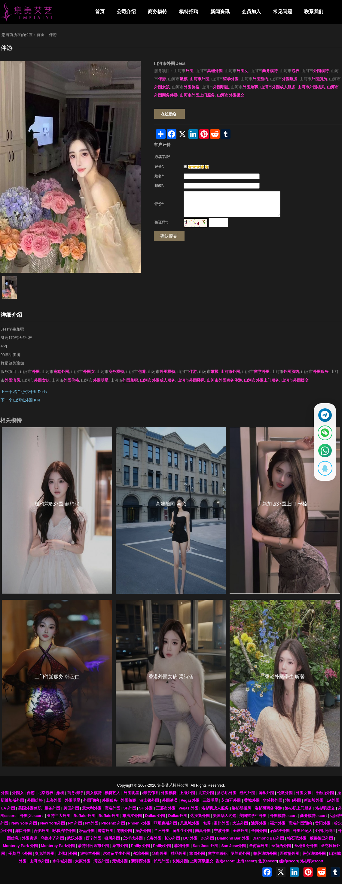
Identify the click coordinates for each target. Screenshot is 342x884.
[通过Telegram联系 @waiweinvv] (323, 411)
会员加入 (251, 11)
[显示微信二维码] (323, 432)
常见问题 (282, 11)
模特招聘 (188, 11)
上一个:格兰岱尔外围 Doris (24, 392)
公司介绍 (126, 11)
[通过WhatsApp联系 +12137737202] (323, 451)
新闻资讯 (220, 11)
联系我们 (313, 11)
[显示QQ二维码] (323, 472)
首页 (100, 11)
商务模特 (157, 11)
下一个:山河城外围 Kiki (20, 400)
